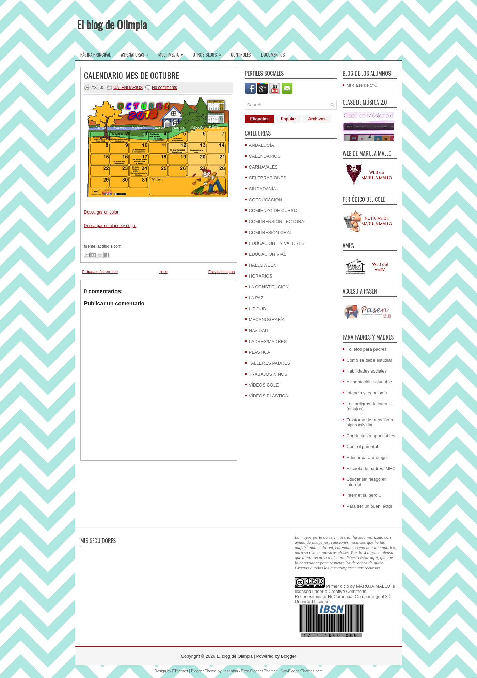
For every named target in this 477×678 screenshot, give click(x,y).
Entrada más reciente (100, 272)
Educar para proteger (367, 457)
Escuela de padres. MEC (371, 468)
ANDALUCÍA (261, 145)
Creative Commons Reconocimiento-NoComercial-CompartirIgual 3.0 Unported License (343, 596)
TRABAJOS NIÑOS (268, 374)
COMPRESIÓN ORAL (270, 232)
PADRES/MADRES (268, 341)
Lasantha (230, 671)
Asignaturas (137, 52)
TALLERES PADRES (269, 363)
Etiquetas (259, 118)
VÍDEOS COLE (264, 385)
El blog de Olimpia (112, 24)
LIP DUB (257, 308)
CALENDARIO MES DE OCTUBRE (131, 75)
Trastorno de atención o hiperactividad (370, 422)
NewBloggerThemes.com (302, 671)
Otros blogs (209, 52)
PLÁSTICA (259, 352)
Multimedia (173, 52)
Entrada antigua (221, 272)
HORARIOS (260, 276)
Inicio (163, 272)
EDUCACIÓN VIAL (267, 254)
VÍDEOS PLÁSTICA (268, 395)
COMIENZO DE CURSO (273, 210)
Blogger (288, 656)
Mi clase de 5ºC (362, 85)
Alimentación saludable (369, 381)
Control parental (362, 446)
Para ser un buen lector (370, 506)
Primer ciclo (337, 586)
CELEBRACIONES (268, 177)
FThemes (180, 671)
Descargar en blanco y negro (110, 225)
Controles (241, 54)
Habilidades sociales (367, 371)
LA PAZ (256, 297)
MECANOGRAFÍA (267, 319)
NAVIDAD (258, 330)
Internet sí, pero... (364, 495)
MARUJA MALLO (373, 586)
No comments (164, 87)
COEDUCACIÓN (265, 199)
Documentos (273, 54)
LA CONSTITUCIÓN (269, 286)
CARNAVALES (263, 167)
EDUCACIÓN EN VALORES (277, 243)
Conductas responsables (371, 435)
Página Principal (95, 54)
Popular (288, 118)
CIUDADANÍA (262, 188)
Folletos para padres (367, 349)
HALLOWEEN (263, 265)
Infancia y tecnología (367, 392)
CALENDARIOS (128, 87)
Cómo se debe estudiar (369, 360)
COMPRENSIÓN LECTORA (276, 221)
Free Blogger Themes (259, 671)
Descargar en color (101, 212)
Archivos (316, 118)
